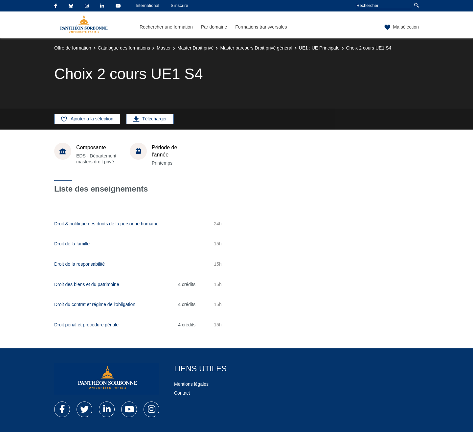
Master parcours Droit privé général (256, 48)
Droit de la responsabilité (79, 264)
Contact (182, 393)
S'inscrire (179, 5)
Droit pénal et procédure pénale (86, 324)
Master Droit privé (195, 48)
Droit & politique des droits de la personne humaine (106, 223)
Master (164, 48)
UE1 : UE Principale (319, 48)
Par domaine (214, 27)
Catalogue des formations (124, 48)
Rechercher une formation (166, 27)
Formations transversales (261, 27)
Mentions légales (191, 384)
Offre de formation (72, 48)
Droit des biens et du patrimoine (86, 284)
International (147, 5)
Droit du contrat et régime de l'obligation (94, 304)
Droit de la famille (72, 243)
